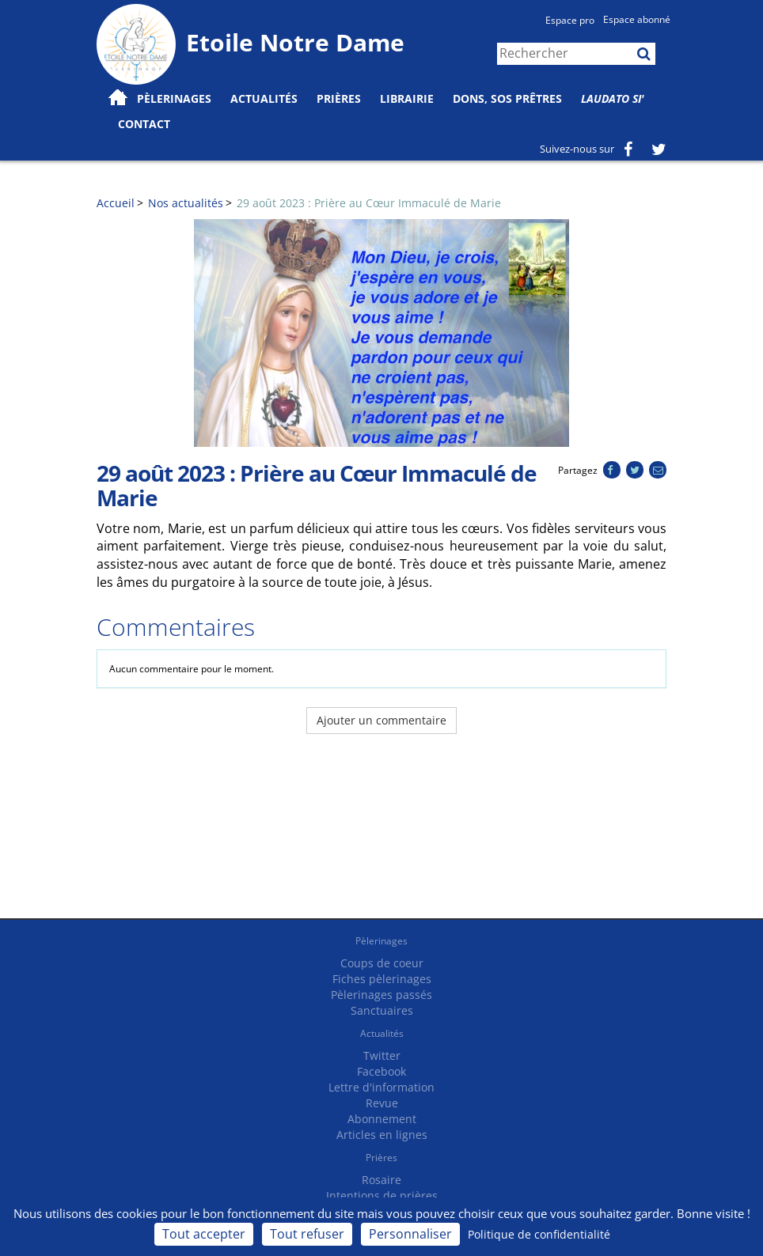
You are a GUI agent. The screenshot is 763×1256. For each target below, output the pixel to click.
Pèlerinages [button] (174, 98)
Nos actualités (185, 202)
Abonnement (381, 1118)
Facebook (381, 1071)
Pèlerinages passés (381, 994)
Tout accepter (203, 1234)
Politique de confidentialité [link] (539, 1234)
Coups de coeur (381, 962)
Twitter (381, 1055)
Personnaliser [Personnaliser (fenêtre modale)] (410, 1234)
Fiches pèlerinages (381, 978)
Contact (144, 123)
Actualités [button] (264, 98)
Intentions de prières (382, 1195)
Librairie (407, 98)
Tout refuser (307, 1234)
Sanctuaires (382, 1010)
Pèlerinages (381, 941)
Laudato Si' (612, 98)
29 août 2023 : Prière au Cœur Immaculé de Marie (369, 202)
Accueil (116, 202)
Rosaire (381, 1179)
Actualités (382, 1033)
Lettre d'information (381, 1087)
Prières (339, 98)
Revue (382, 1102)
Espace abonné (636, 19)
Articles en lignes (381, 1134)
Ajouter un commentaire (381, 720)
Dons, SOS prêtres (507, 98)
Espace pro (569, 20)
